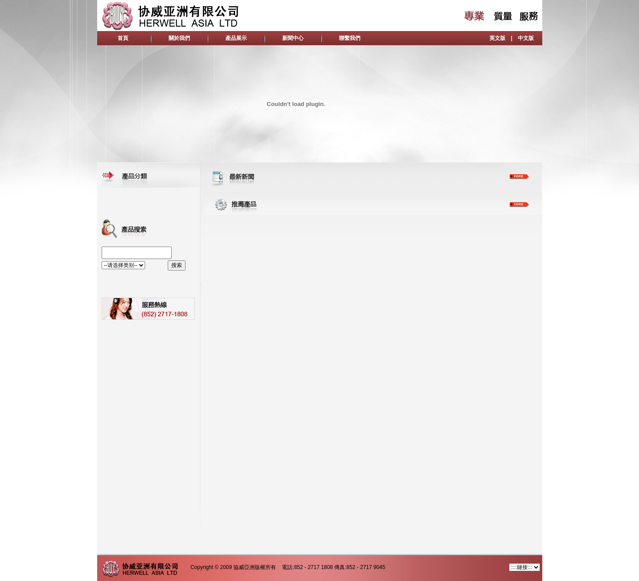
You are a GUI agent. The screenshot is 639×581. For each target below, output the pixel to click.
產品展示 (236, 38)
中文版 (526, 38)
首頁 (123, 38)
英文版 (497, 38)
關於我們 (179, 38)
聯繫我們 (349, 38)
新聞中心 (293, 38)
